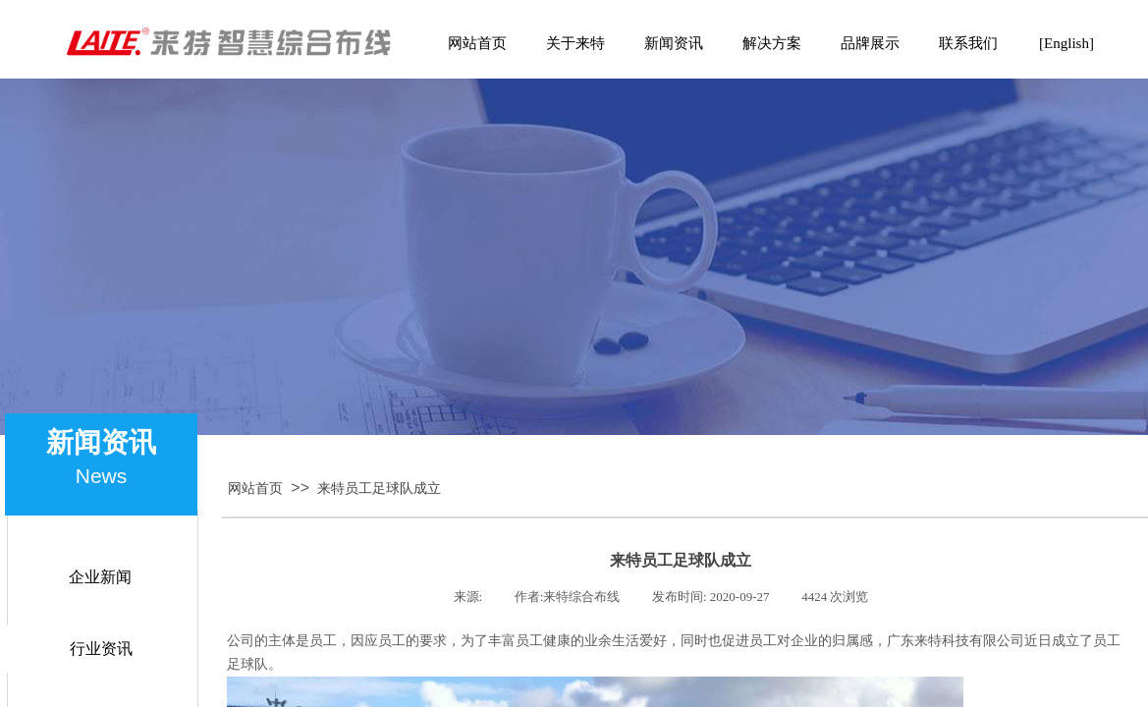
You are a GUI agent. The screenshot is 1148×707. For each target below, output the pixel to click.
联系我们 (968, 43)
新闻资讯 (673, 43)
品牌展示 (870, 43)
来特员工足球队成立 (379, 488)
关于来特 (575, 43)
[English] (1066, 43)
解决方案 (771, 43)
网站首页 (255, 488)
